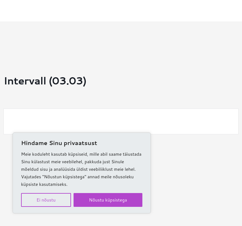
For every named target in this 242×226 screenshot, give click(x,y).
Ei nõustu (46, 200)
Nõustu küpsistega (108, 200)
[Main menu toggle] (228, 11)
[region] (82, 172)
